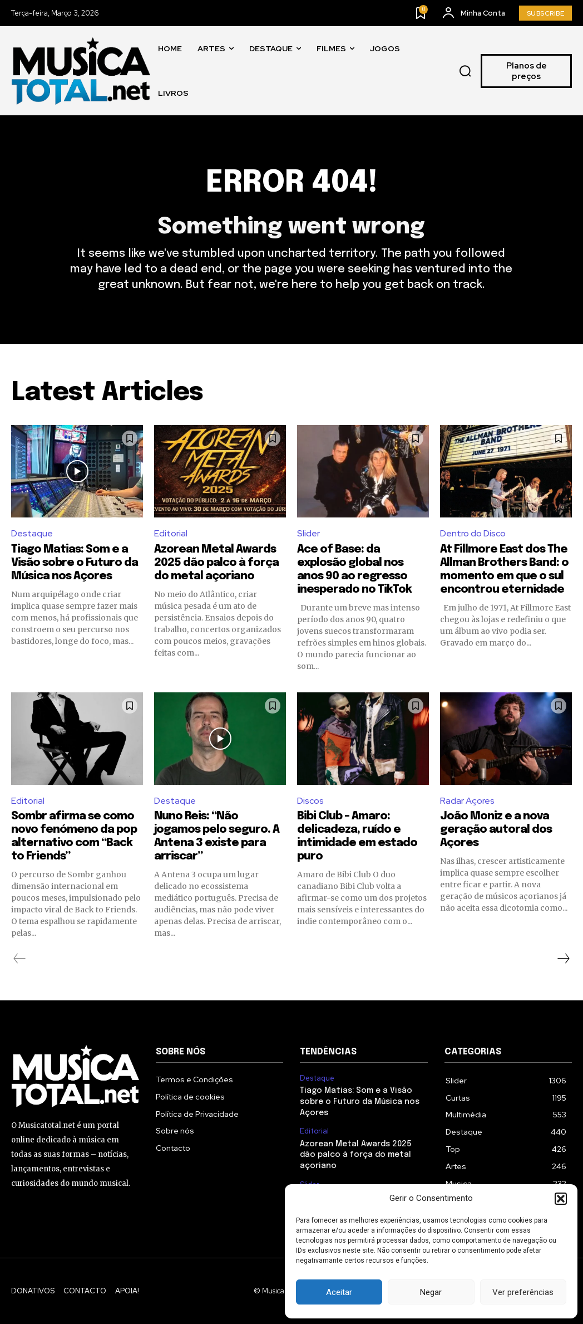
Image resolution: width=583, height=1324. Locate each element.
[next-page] (563, 958)
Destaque (32, 533)
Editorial (170, 533)
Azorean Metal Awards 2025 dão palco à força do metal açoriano (216, 563)
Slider (308, 533)
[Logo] (80, 71)
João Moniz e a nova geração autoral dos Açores (496, 829)
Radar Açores (467, 801)
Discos (310, 801)
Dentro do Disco (473, 533)
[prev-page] (19, 958)
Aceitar (339, 1292)
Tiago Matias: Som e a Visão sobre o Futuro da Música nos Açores (74, 563)
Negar (431, 1292)
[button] (560, 1198)
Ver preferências (523, 1292)
